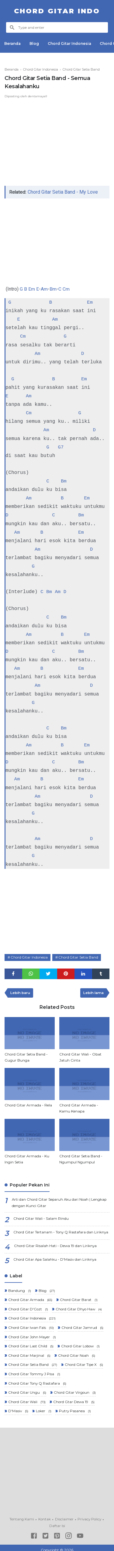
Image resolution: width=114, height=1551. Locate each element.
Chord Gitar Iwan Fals (30, 1325)
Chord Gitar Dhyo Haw (79, 1307)
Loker (43, 1407)
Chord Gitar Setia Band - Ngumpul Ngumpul (80, 1157)
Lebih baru (21, 991)
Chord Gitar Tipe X (84, 1362)
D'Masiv (18, 1407)
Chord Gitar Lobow (81, 1344)
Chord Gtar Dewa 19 (74, 1398)
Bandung (19, 1289)
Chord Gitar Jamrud (82, 1325)
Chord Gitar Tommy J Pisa (34, 1371)
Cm (66, 289)
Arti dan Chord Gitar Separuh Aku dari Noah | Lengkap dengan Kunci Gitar (60, 1201)
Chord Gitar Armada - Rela (28, 1104)
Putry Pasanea (75, 1407)
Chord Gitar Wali (26, 1398)
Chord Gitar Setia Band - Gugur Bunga (26, 1056)
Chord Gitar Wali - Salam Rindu (41, 1217)
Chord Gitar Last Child (30, 1344)
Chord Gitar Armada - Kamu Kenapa (78, 1107)
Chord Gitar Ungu (27, 1389)
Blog (35, 43)
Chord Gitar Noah (76, 1353)
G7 (61, 446)
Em (31, 289)
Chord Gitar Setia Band (80, 955)
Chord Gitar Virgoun (75, 1389)
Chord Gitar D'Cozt (28, 1307)
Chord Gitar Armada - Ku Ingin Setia (27, 1157)
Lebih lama (92, 991)
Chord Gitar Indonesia (70, 43)
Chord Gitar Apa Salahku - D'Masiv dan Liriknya (55, 1258)
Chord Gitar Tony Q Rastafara (37, 1380)
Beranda (13, 43)
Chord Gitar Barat (79, 1298)
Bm (53, 289)
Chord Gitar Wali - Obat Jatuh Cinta (80, 1056)
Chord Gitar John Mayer (32, 1335)
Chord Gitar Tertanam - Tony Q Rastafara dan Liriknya (61, 1231)
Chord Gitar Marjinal (29, 1353)
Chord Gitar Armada (30, 1298)
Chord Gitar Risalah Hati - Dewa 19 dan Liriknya (56, 1244)
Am (44, 289)
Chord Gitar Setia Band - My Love (63, 192)
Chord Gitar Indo (57, 11)
